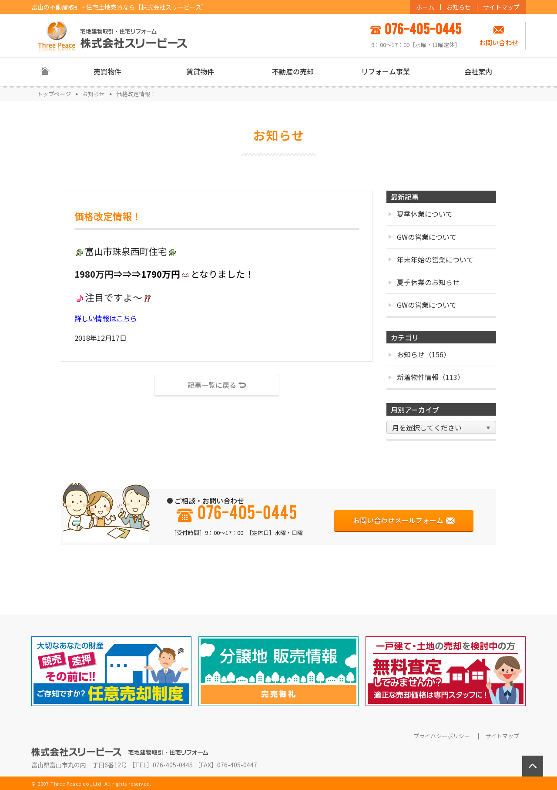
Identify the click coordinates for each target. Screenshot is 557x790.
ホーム (425, 7)
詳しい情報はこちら (105, 318)
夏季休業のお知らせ (424, 282)
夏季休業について (421, 213)
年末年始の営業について (431, 259)
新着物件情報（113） (426, 377)
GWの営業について (422, 237)
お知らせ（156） (419, 354)
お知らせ (458, 7)
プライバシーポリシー (441, 736)
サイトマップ (501, 7)
